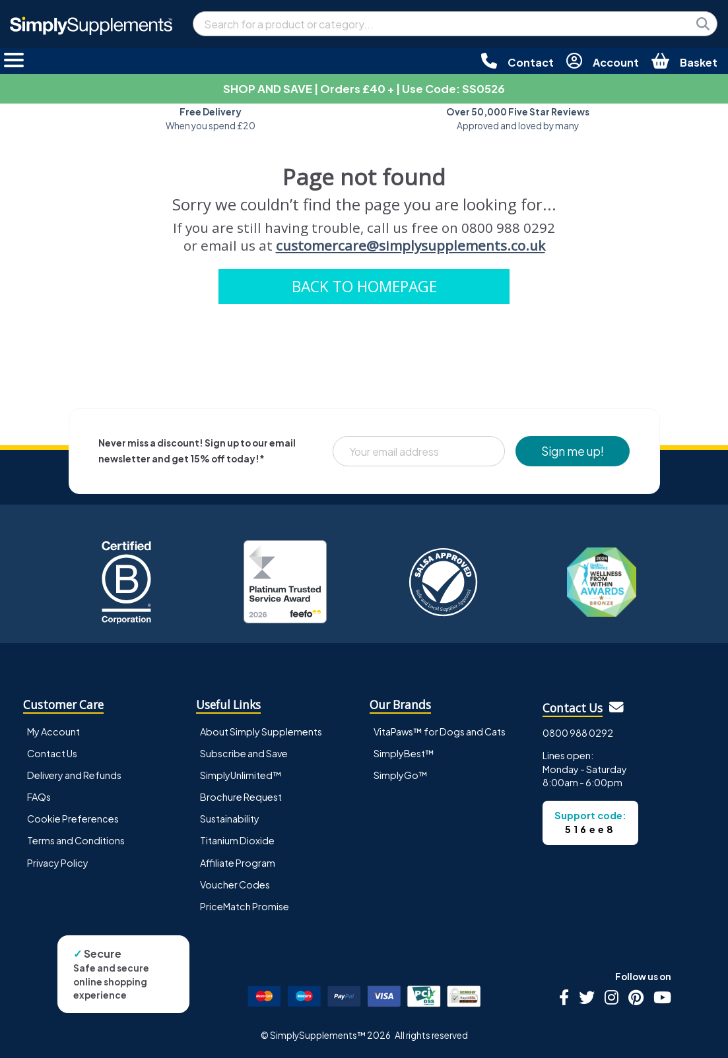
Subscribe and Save (244, 753)
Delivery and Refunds (74, 775)
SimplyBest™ (404, 753)
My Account (53, 731)
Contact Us (52, 753)
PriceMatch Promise (244, 906)
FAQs (39, 797)
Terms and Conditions (76, 840)
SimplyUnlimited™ (241, 775)
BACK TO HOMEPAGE (364, 286)
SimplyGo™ (401, 775)
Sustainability (229, 819)
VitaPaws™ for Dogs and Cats (440, 731)
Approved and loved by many (517, 118)
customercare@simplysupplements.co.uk (410, 245)
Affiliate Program (237, 863)
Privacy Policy (57, 863)
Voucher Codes (235, 884)
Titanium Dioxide (237, 840)
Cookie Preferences (73, 819)
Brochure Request (241, 797)
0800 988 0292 (578, 732)
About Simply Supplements (261, 731)
